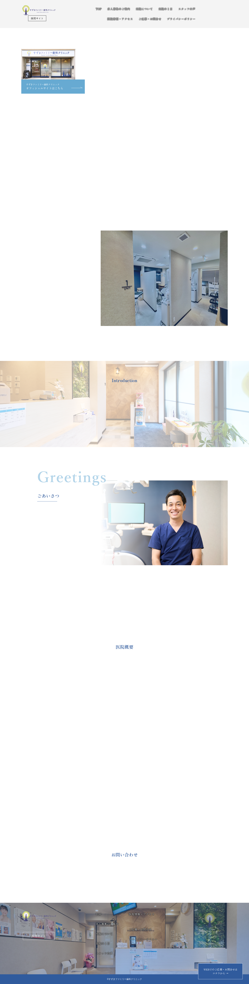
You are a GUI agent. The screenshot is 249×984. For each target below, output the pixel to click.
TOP (99, 9)
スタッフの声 (186, 9)
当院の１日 (165, 9)
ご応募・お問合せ (149, 19)
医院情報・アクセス (120, 19)
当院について (144, 9)
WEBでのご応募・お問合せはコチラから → (220, 971)
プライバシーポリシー (181, 19)
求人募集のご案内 (118, 9)
